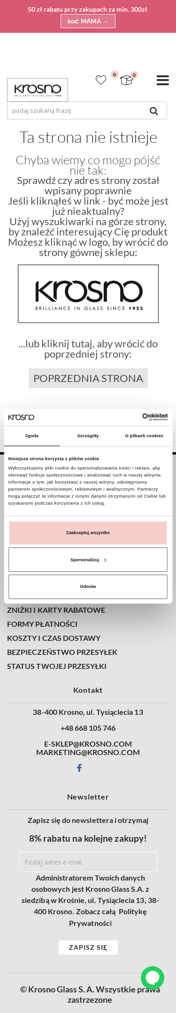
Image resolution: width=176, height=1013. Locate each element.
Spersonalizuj (88, 560)
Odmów (88, 586)
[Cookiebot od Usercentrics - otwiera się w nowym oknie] (127, 417)
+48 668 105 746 (88, 728)
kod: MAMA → (88, 21)
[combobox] (87, 110)
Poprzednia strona (88, 378)
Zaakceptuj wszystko (88, 532)
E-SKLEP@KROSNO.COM (88, 744)
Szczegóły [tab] (88, 435)
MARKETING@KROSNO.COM (87, 752)
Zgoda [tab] (32, 435)
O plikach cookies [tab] (144, 435)
